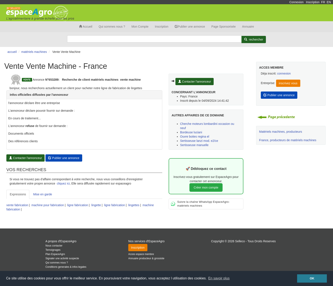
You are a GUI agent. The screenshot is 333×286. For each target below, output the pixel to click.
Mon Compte (139, 26)
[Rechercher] (253, 39)
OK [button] (312, 278)
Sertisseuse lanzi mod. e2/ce (199, 140)
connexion (284, 73)
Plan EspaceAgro (55, 254)
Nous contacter (53, 245)
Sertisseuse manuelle (194, 145)
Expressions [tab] (18, 194)
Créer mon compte (206, 187)
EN (329, 2)
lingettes (133, 205)
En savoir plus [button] (219, 278)
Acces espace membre (141, 254)
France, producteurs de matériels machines (287, 140)
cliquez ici (63, 183)
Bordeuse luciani (191, 132)
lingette (96, 205)
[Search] (154, 38)
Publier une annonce (190, 26)
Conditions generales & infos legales (65, 266)
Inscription (313, 2)
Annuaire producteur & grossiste (146, 258)
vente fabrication (17, 205)
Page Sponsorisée (223, 26)
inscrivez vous (288, 83)
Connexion (296, 2)
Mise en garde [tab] (42, 194)
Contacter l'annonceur (25, 158)
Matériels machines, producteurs (280, 131)
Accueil (85, 26)
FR (323, 2)
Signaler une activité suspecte (62, 258)
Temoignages (53, 249)
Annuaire (248, 26)
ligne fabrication (77, 205)
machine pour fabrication (47, 205)
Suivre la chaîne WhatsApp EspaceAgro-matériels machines (200, 203)
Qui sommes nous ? (112, 26)
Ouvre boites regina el (194, 136)
